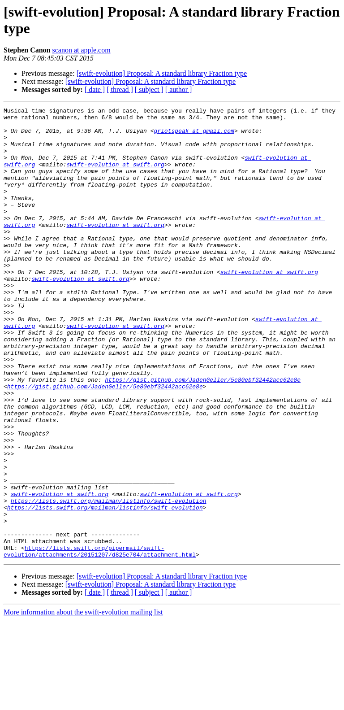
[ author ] (178, 89)
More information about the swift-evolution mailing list (83, 702)
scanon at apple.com (81, 50)
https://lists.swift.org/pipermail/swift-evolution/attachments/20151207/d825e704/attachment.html (100, 640)
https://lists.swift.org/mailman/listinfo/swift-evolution (108, 580)
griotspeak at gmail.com (194, 136)
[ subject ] (149, 89)
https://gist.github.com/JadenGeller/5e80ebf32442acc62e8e (203, 435)
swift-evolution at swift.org (115, 176)
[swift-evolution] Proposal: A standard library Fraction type (162, 73)
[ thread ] (120, 89)
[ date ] (95, 89)
